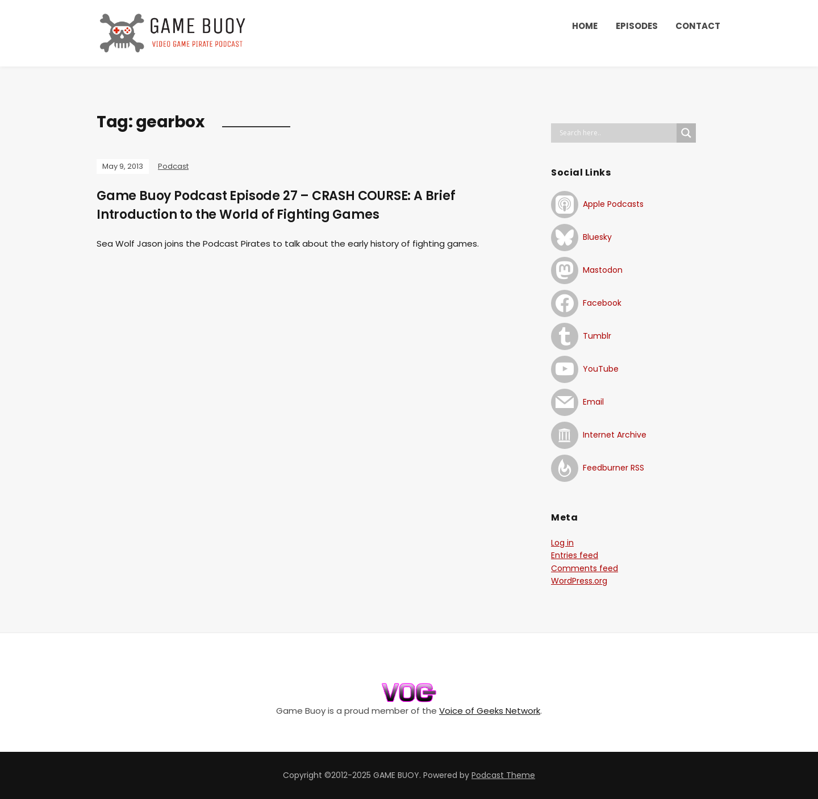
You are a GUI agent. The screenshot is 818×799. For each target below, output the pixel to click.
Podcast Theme (503, 775)
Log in (562, 542)
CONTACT (697, 26)
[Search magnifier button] (686, 133)
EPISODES (637, 26)
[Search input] (617, 133)
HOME (585, 26)
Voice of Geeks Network (489, 711)
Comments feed (584, 568)
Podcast (173, 166)
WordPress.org (579, 580)
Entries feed (574, 555)
